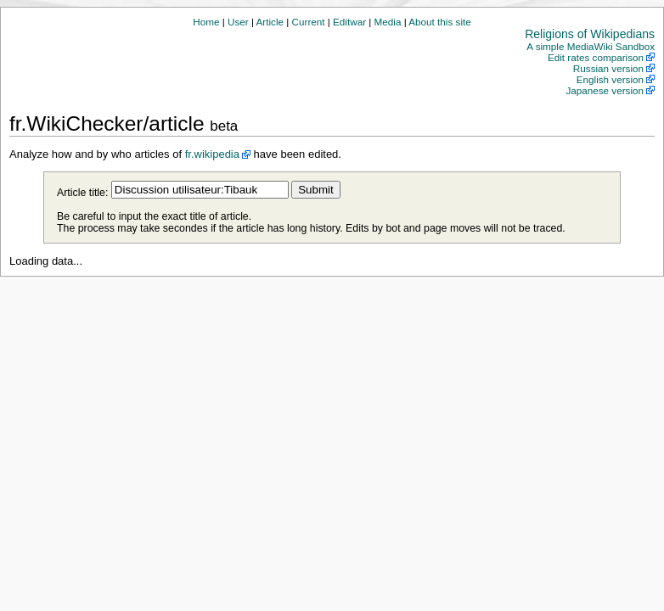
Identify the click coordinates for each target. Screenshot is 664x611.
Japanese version (605, 90)
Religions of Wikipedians (590, 34)
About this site (439, 21)
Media (388, 21)
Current (308, 21)
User (238, 21)
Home (206, 21)
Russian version (608, 68)
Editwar (349, 21)
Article (270, 21)
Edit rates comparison (596, 57)
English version (610, 79)
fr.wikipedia (212, 154)
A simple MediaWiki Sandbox (590, 46)
